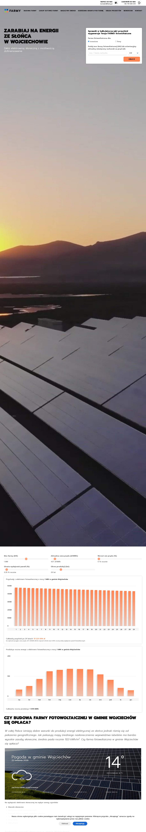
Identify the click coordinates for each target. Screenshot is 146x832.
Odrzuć (65, 823)
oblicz (132, 59)
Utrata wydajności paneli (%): (17, 566)
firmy (118, 42)
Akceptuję (80, 823)
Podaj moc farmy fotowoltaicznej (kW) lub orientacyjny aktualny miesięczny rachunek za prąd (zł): (112, 47)
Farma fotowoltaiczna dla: (99, 38)
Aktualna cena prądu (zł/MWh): (64, 556)
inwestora (93, 42)
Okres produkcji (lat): (60, 566)
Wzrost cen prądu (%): (107, 556)
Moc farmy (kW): (11, 556)
